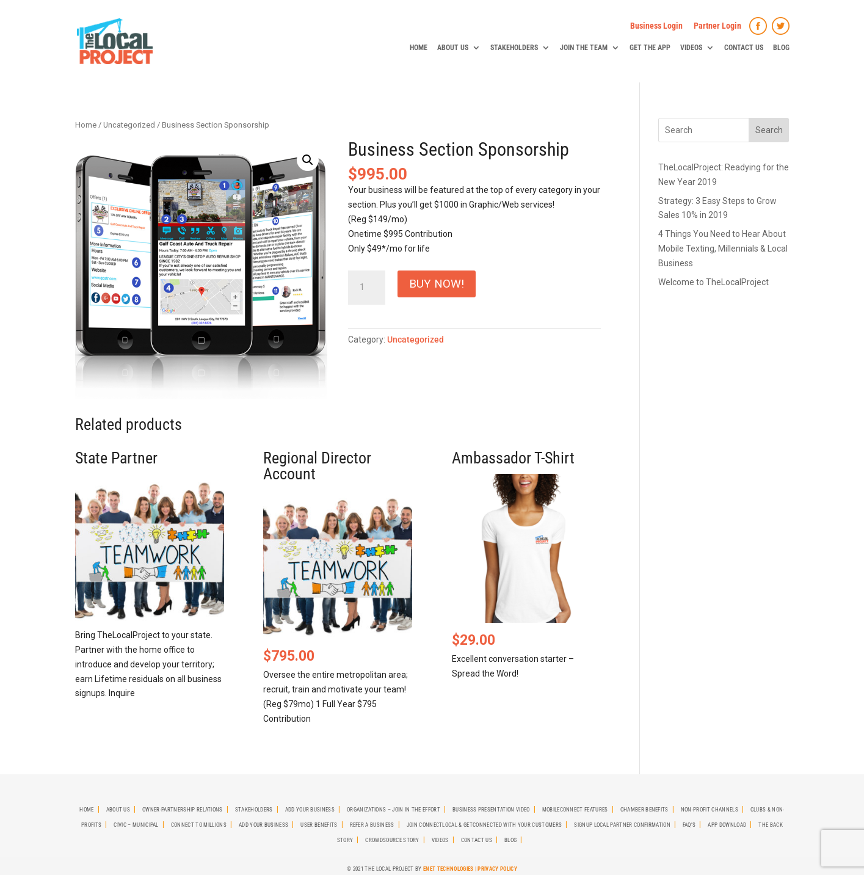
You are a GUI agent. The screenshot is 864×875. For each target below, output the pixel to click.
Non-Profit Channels (709, 810)
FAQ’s (689, 825)
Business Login (656, 26)
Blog (781, 47)
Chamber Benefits (644, 810)
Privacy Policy (497, 869)
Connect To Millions (199, 825)
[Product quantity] (366, 287)
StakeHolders (514, 47)
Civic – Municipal (136, 825)
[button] (308, 160)
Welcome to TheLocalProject (713, 282)
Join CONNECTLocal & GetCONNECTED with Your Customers (484, 825)
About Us (452, 47)
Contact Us (743, 47)
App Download (727, 825)
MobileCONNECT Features (575, 810)
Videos (691, 47)
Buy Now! (436, 284)
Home (418, 47)
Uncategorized (129, 124)
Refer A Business (372, 825)
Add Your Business (310, 810)
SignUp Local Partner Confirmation (622, 825)
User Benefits (318, 825)
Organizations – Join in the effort (393, 810)
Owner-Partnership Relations (182, 810)
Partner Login (717, 26)
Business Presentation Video (491, 810)
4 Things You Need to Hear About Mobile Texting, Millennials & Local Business (723, 248)
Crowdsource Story (392, 840)
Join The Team (584, 47)
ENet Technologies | (450, 869)
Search (769, 130)
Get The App (650, 47)
